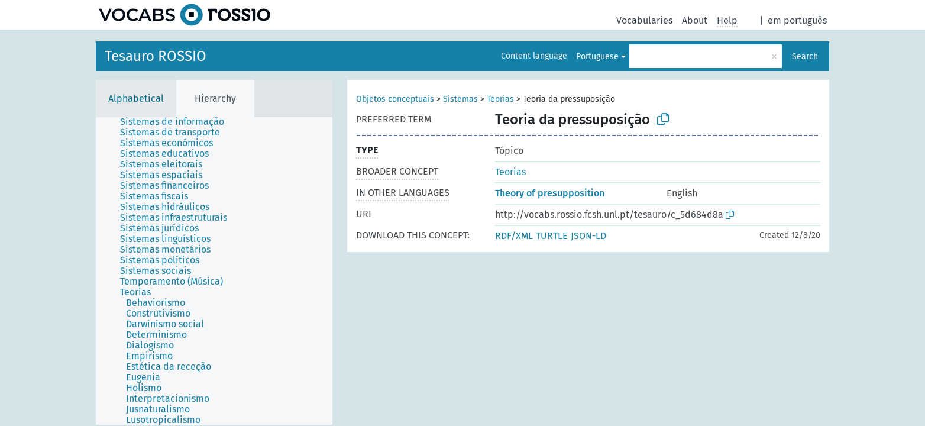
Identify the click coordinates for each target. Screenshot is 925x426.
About (694, 20)
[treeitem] (177, 122)
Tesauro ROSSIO (155, 56)
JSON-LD (588, 235)
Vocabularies (644, 20)
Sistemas (460, 99)
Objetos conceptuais (395, 99)
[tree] (214, 271)
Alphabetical (136, 98)
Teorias (500, 99)
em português (797, 20)
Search (805, 56)
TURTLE (552, 235)
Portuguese (597, 56)
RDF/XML (514, 235)
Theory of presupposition (549, 193)
